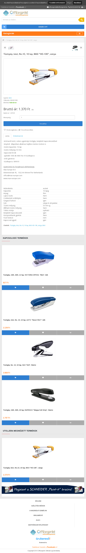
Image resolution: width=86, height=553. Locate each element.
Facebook (20, 7)
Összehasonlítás (27, 130)
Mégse (69, 3)
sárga (40, 225)
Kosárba (43, 123)
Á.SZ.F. (38, 520)
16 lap (26, 225)
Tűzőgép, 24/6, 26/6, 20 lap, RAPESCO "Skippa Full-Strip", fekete (28, 410)
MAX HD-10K (33, 225)
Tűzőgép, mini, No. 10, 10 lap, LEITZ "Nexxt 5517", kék (24, 320)
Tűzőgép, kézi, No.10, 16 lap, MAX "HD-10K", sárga (21, 40)
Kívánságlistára (12, 130)
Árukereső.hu (43, 542)
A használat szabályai (38, 511)
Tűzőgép (13, 225)
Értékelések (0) (18, 136)
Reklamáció (38, 515)
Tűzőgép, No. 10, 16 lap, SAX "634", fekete (19, 365)
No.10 (22, 225)
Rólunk (38, 501)
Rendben (77, 3)
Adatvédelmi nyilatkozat (38, 525)
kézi (17, 225)
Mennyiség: (7, 117)
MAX (10, 98)
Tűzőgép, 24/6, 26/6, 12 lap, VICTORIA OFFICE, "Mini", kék (25, 275)
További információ (57, 3)
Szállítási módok (38, 506)
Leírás (7, 136)
